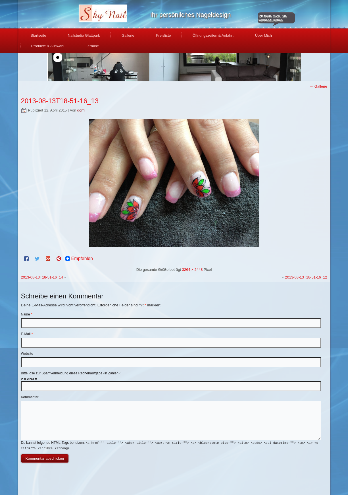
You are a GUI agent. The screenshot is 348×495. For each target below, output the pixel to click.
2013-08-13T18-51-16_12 (306, 277)
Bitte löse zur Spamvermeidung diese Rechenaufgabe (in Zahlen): (71, 373)
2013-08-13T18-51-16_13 (60, 101)
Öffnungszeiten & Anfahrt (212, 35)
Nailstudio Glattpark (84, 35)
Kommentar (30, 397)
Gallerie (128, 35)
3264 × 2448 (192, 269)
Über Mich (263, 35)
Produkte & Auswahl (47, 46)
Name (26, 314)
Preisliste (163, 35)
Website (27, 354)
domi (81, 110)
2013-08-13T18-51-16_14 (42, 277)
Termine (92, 46)
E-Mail (27, 334)
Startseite (38, 35)
